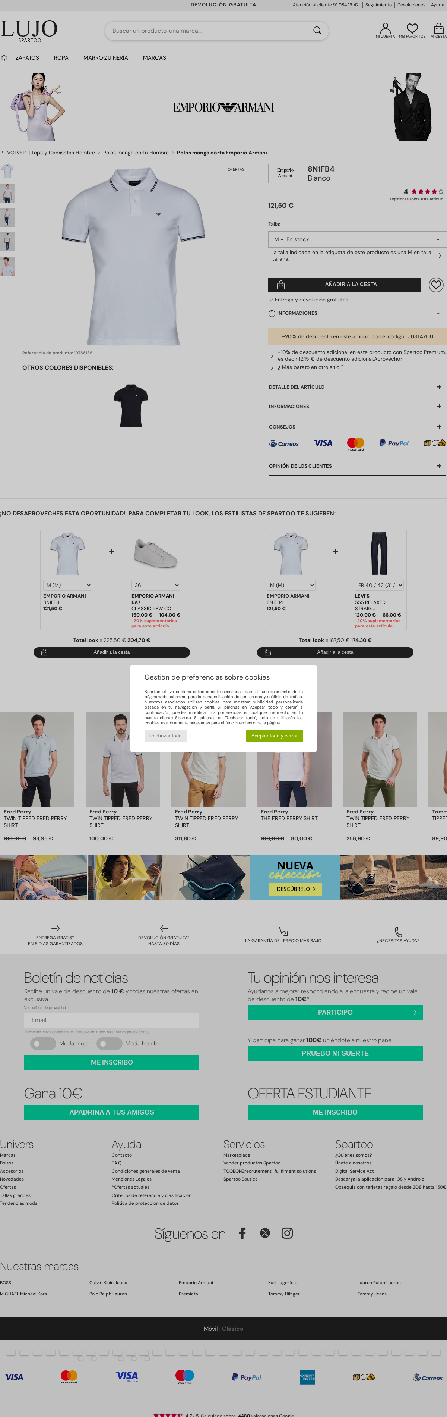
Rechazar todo (165, 736)
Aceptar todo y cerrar (274, 736)
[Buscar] (317, 31)
